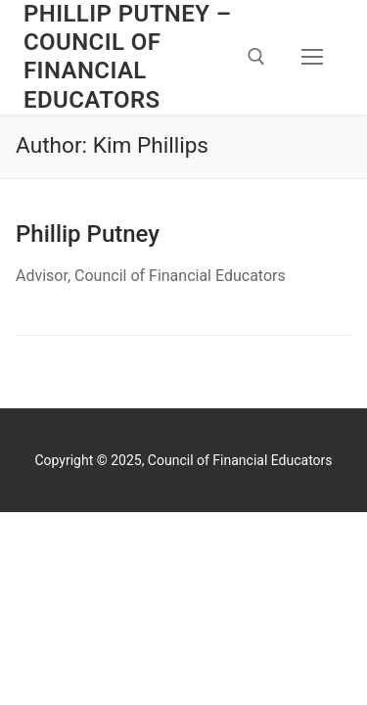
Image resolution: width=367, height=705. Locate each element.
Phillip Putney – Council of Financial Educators (127, 57)
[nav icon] (312, 57)
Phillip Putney (88, 234)
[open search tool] (256, 57)
